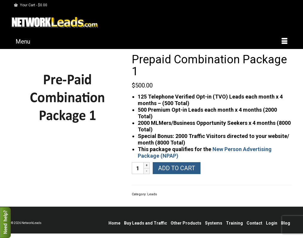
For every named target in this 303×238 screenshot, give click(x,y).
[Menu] (151, 41)
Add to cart (176, 168)
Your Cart (30, 5)
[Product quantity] (138, 168)
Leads (152, 194)
